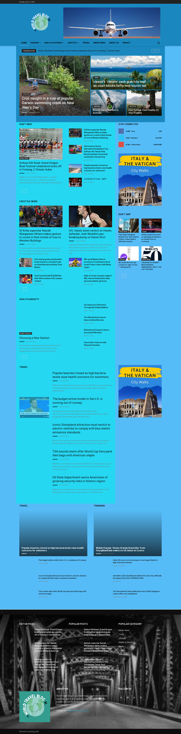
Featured (97, 106)
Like (160, 131)
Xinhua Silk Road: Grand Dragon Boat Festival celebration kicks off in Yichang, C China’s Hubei (79, 51)
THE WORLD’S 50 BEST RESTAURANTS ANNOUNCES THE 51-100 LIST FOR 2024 (151, 266)
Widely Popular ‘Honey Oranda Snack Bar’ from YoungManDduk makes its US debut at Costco (120, 549)
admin (22, 173)
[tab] (90, 612)
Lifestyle (26, 94)
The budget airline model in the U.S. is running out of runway (62, 560)
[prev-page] (21, 191)
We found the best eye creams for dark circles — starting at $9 (127, 265)
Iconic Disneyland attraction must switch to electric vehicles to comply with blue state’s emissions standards (81, 428)
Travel (96, 77)
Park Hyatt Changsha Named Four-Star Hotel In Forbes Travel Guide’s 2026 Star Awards (128, 238)
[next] (157, 50)
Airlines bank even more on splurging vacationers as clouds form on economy (151, 238)
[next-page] (25, 191)
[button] (158, 43)
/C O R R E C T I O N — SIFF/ (95, 179)
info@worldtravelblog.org (78, 710)
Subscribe (157, 145)
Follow (158, 138)
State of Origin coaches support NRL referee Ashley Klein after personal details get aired (98, 278)
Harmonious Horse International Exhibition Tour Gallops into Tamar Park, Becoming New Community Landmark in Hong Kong (96, 151)
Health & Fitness (25, 333)
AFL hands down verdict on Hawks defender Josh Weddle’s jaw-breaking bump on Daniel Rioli (90, 234)
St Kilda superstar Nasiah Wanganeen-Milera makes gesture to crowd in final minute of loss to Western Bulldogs (40, 235)
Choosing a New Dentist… (35, 337)
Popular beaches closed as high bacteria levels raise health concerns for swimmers (98, 168)
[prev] (153, 50)
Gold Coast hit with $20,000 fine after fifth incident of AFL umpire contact (48, 278)
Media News (24, 158)
